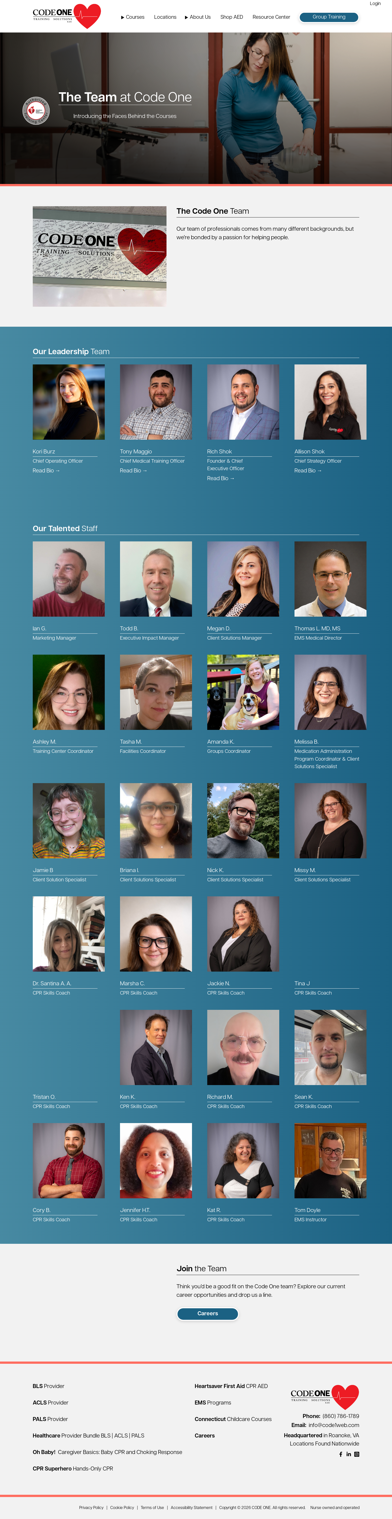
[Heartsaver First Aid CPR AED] (231, 1387)
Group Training (329, 17)
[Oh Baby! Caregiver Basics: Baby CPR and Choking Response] (107, 1453)
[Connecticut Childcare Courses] (233, 1420)
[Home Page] (67, 16)
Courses (135, 17)
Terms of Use (152, 1508)
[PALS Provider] (50, 1420)
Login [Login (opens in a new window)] (375, 3)
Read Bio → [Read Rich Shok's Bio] (221, 479)
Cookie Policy (122, 1508)
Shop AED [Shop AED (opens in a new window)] (231, 17)
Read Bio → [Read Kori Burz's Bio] (46, 471)
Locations (165, 17)
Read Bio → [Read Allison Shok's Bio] (308, 471)
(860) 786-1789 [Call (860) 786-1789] (331, 1417)
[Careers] (205, 1436)
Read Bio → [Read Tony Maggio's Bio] (134, 471)
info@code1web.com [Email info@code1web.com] (325, 1426)
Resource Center (271, 17)
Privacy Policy (91, 1508)
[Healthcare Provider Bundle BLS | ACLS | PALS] (88, 1436)
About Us (200, 17)
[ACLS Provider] (50, 1403)
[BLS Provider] (48, 1387)
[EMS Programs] (213, 1403)
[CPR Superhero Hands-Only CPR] (73, 1469)
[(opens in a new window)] (340, 1454)
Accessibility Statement (191, 1508)
